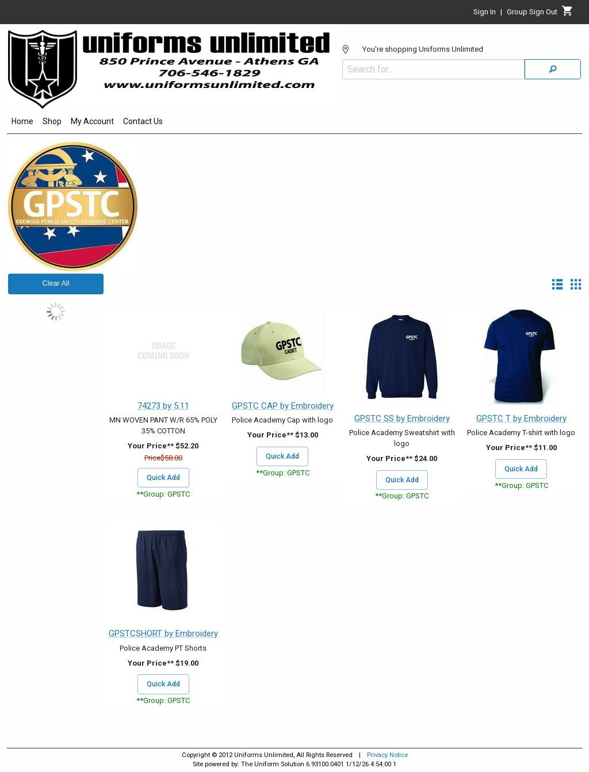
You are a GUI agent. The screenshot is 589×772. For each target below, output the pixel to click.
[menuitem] (22, 123)
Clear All (56, 283)
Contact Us (143, 121)
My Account (92, 121)
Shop (52, 121)
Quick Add (163, 477)
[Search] (553, 69)
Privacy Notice (387, 755)
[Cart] (567, 13)
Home (22, 121)
